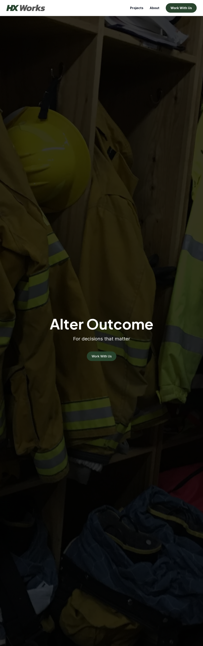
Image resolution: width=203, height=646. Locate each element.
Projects (136, 8)
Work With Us (181, 8)
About (154, 8)
